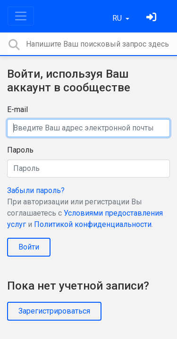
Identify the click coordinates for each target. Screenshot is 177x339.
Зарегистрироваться (54, 311)
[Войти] (152, 18)
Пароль (20, 149)
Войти (28, 246)
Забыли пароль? (36, 190)
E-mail (17, 109)
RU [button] (118, 18)
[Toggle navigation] (21, 16)
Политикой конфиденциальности (93, 224)
